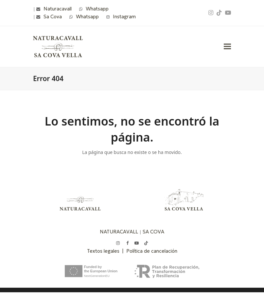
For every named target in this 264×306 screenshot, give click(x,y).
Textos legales (104, 251)
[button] (227, 46)
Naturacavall (58, 9)
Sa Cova (53, 16)
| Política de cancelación (149, 251)
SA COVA (153, 232)
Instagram (124, 16)
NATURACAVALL (119, 232)
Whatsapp (97, 9)
